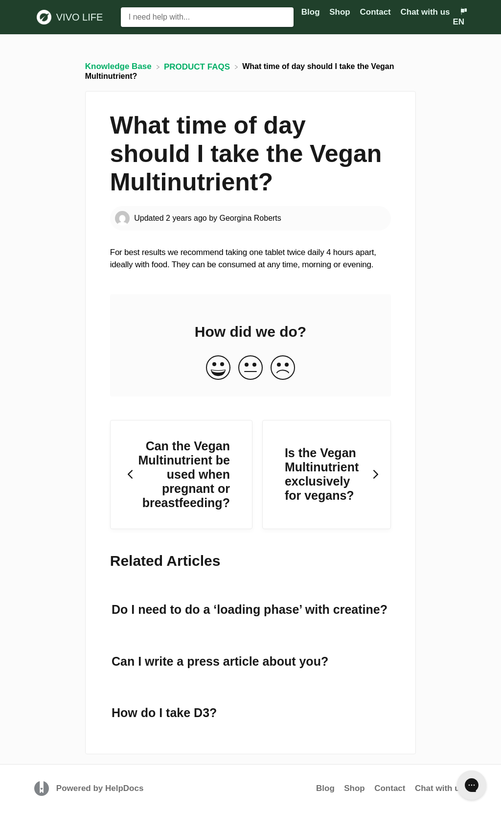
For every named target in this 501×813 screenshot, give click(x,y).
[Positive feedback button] (218, 368)
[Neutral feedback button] (250, 368)
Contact (389, 788)
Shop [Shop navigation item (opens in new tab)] (340, 12)
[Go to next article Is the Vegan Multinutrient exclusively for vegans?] (326, 475)
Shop (354, 788)
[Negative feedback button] (283, 368)
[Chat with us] (426, 12)
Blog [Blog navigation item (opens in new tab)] (311, 12)
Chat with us (425, 12)
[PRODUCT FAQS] (198, 66)
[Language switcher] (460, 16)
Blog (325, 788)
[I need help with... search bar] (207, 17)
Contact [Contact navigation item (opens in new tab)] (376, 12)
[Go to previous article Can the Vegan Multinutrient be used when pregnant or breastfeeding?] (181, 475)
